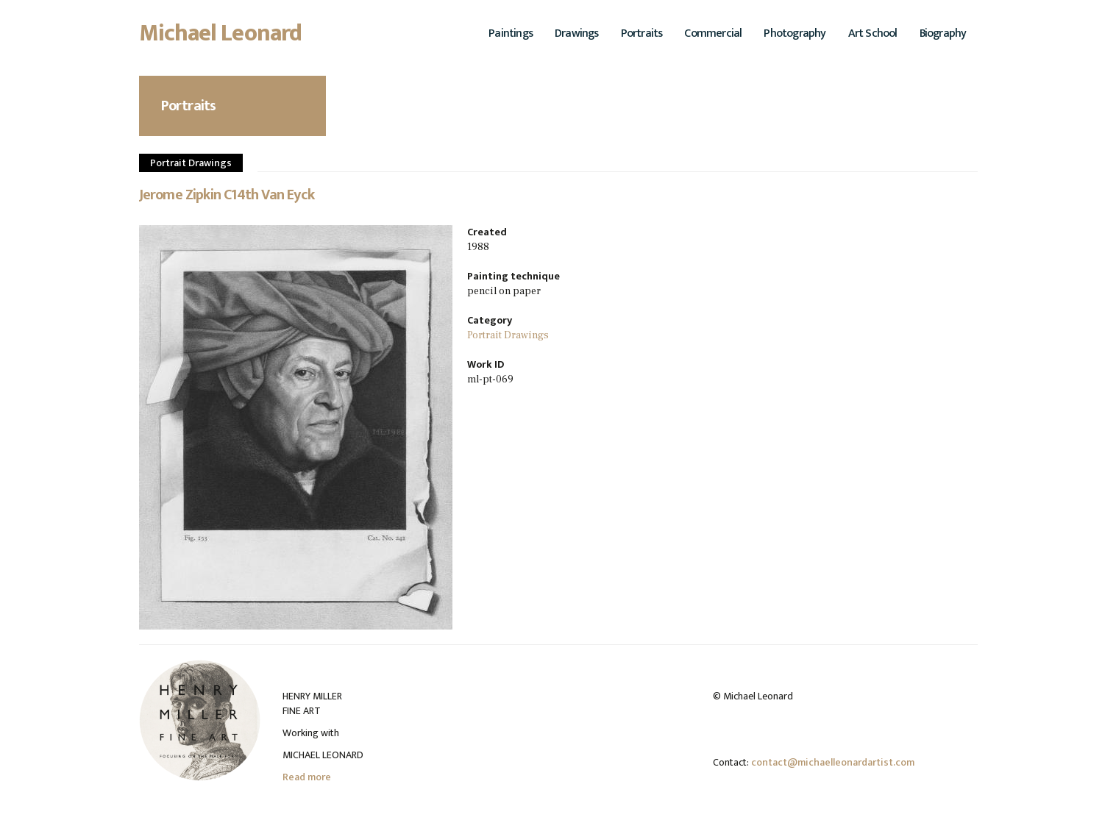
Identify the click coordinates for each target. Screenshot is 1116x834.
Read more (306, 777)
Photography (794, 33)
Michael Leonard (220, 37)
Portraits (642, 33)
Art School (873, 33)
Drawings (577, 33)
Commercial (713, 33)
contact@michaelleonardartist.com (832, 762)
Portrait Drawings (191, 162)
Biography (943, 33)
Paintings (510, 33)
